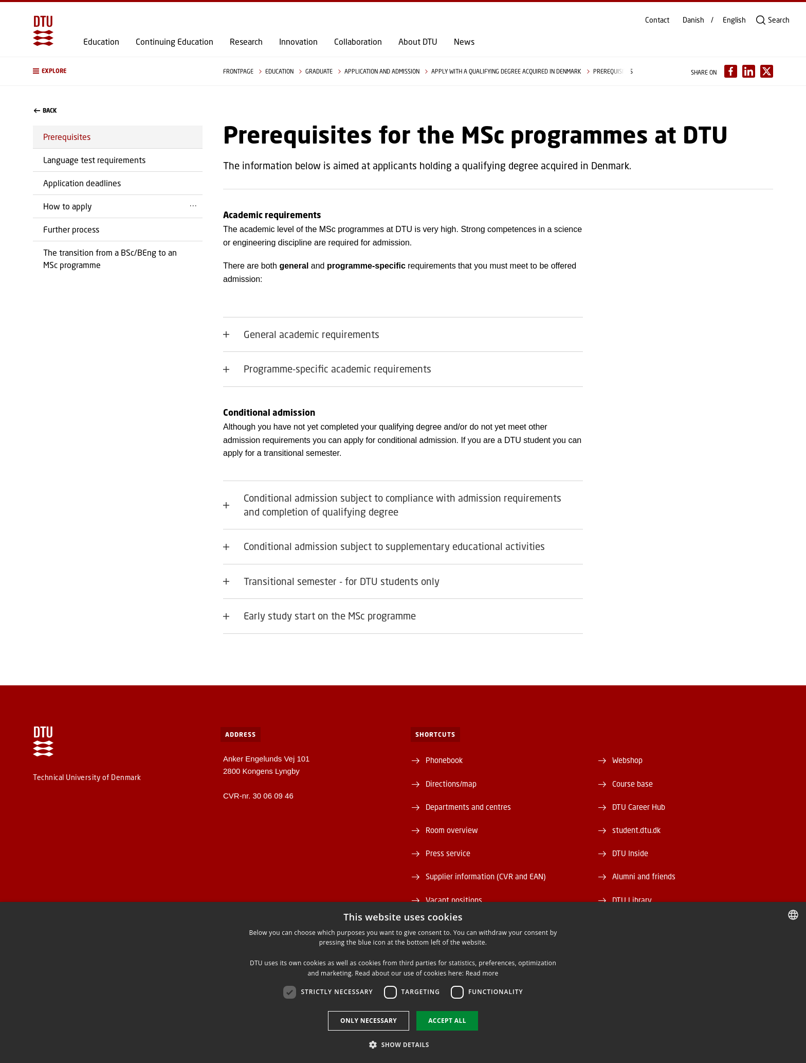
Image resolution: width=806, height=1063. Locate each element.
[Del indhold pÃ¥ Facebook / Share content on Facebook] (730, 71)
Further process (71, 229)
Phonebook (444, 760)
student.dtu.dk (636, 830)
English (734, 20)
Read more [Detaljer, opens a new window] (482, 973)
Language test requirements (94, 160)
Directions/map (451, 783)
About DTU (417, 42)
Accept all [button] (447, 1020)
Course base (632, 783)
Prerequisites (66, 136)
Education (101, 42)
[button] (118, 71)
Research (246, 42)
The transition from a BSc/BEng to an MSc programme (110, 258)
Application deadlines (82, 183)
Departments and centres (468, 806)
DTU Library (632, 900)
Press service (448, 853)
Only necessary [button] (368, 1020)
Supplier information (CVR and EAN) (486, 876)
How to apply (67, 206)
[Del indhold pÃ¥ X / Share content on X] (766, 71)
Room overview (452, 830)
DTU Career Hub (638, 806)
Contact (657, 20)
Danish (693, 20)
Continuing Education (174, 42)
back (45, 110)
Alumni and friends (643, 876)
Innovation (298, 42)
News (464, 42)
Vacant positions (454, 900)
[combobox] (793, 915)
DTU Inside (630, 853)
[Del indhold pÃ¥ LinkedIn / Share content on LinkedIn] (748, 71)
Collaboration (358, 42)
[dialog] (403, 982)
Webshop (627, 760)
